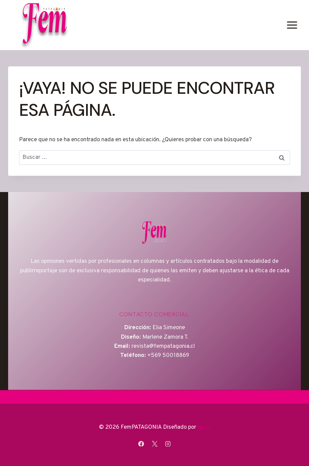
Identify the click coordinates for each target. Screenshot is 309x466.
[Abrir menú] (292, 25)
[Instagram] (167, 443)
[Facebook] (141, 443)
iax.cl (204, 427)
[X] (154, 443)
